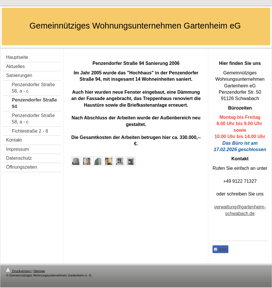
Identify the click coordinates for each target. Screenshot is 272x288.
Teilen (220, 249)
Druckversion (18, 271)
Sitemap (39, 271)
